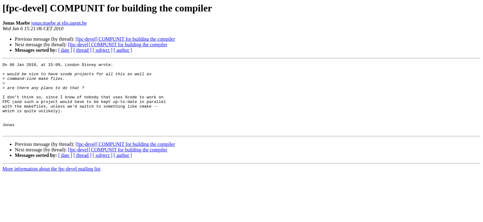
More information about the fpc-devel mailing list (51, 182)
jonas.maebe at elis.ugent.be (59, 23)
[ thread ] (82, 50)
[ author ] (123, 50)
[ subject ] (102, 50)
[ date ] (65, 50)
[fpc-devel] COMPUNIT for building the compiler (125, 39)
